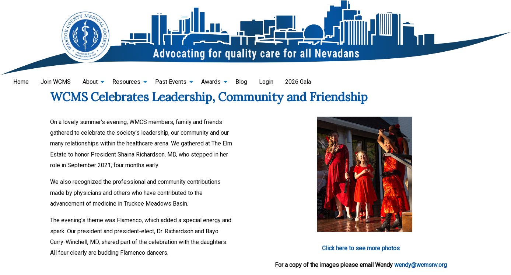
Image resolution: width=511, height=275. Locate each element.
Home (21, 81)
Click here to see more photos (361, 248)
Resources (126, 81)
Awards (211, 81)
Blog (241, 81)
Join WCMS (56, 81)
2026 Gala (298, 81)
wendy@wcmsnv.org (420, 264)
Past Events (170, 81)
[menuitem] (21, 82)
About (90, 81)
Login (266, 81)
